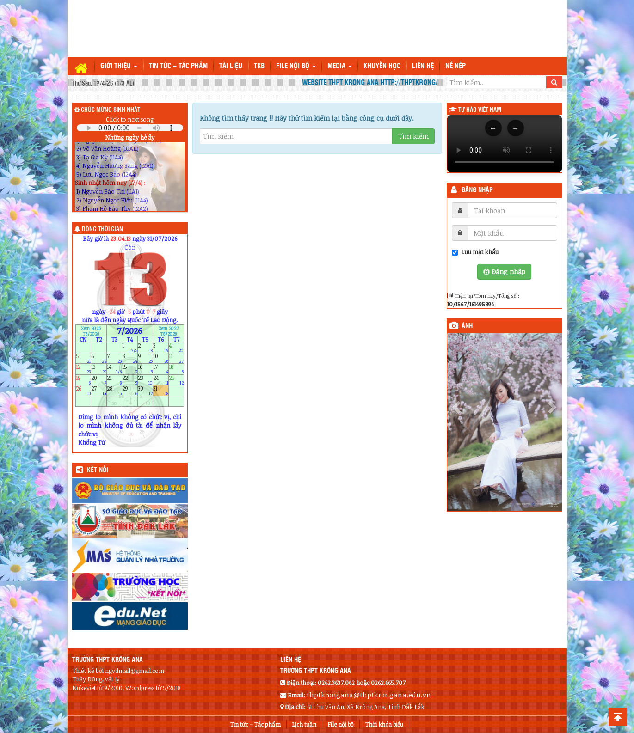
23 (145, 379)
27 (98, 390)
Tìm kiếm (413, 136)
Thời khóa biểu (384, 724)
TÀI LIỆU (230, 66)
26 (83, 390)
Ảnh (467, 326)
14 (114, 369)
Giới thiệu (118, 66)
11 (176, 358)
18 (176, 369)
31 (160, 390)
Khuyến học (381, 66)
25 (176, 379)
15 (129, 369)
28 (114, 390)
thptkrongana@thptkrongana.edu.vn (369, 694)
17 (160, 369)
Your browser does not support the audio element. (130, 127)
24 (160, 379)
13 (98, 369)
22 (129, 379)
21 (114, 379)
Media (339, 66)
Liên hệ (423, 66)
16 (145, 369)
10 (160, 358)
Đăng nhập (477, 190)
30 (145, 390)
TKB (259, 66)
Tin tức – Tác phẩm (178, 66)
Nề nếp (455, 66)
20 (98, 379)
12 (83, 369)
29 (129, 390)
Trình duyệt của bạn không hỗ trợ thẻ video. (504, 143)
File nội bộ (296, 66)
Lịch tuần (304, 724)
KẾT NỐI (97, 470)
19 (83, 379)
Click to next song (130, 119)
